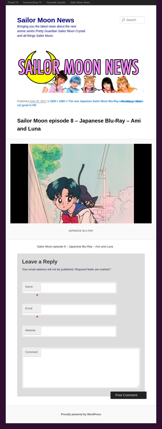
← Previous (125, 101)
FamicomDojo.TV (32, 2)
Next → (140, 101)
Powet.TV (13, 2)
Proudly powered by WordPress (81, 414)
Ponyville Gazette (56, 2)
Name (31, 288)
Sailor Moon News (80, 2)
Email (31, 310)
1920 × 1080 (57, 101)
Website (30, 330)
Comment (31, 352)
